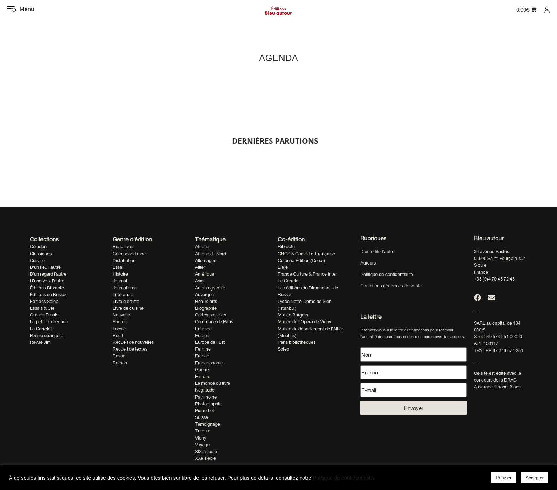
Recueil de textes (130, 349)
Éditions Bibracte (47, 288)
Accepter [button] (535, 477)
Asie (199, 280)
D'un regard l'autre (48, 274)
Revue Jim (40, 342)
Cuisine (37, 260)
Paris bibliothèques (296, 342)
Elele (283, 267)
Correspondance (129, 253)
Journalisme (125, 288)
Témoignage (207, 424)
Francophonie (209, 363)
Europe (202, 335)
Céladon (38, 246)
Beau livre (123, 246)
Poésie (119, 328)
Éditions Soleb (44, 301)
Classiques (41, 253)
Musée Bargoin (293, 315)
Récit (118, 335)
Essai (118, 267)
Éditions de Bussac (49, 294)
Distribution (124, 260)
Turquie (202, 430)
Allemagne (205, 260)
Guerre (202, 369)
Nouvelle (121, 315)
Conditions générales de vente (391, 285)
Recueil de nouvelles (133, 342)
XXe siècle (205, 458)
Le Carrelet (41, 328)
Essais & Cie (42, 308)
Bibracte (286, 246)
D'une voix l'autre (47, 280)
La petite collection (49, 321)
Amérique (204, 274)
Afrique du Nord (210, 253)
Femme (203, 349)
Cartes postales (210, 315)
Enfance (203, 328)
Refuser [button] (504, 477)
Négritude (205, 390)
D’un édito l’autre (377, 251)
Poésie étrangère (46, 335)
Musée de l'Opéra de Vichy (304, 321)
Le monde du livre (212, 383)
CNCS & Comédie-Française (306, 253)
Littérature (123, 294)
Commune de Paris (214, 321)
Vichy (200, 438)
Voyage (202, 444)
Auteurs (368, 263)
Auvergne (204, 294)
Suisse (201, 417)
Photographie (208, 403)
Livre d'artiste (126, 301)
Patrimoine (206, 397)
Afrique (202, 246)
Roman (120, 363)
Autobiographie (210, 288)
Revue (119, 355)
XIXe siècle (206, 451)
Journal (120, 280)
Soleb (283, 349)
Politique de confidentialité (386, 274)
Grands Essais (44, 315)
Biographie (206, 308)
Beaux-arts (206, 301)
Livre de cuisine (128, 308)
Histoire (120, 274)
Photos (119, 321)
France (202, 355)
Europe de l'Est (210, 342)
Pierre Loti (205, 410)
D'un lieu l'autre (45, 267)
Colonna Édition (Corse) (301, 260)
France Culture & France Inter (307, 274)
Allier (200, 267)
